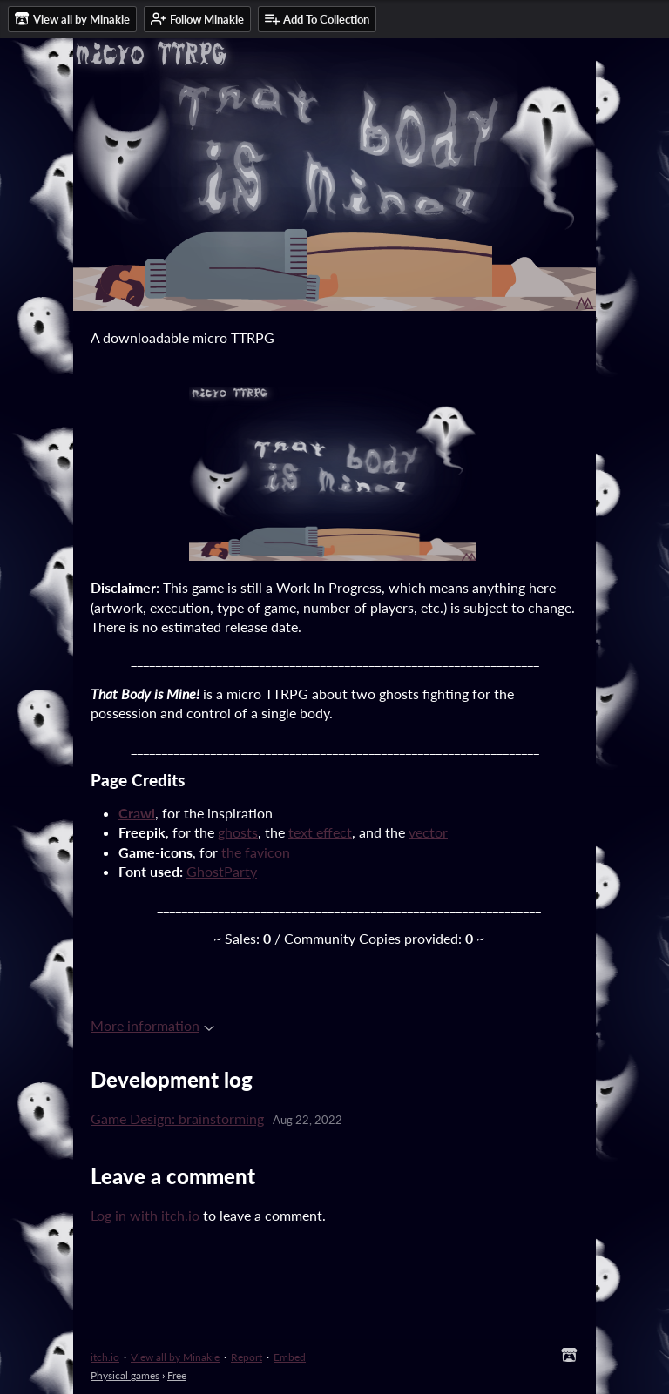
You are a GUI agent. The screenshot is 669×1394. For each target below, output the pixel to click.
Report (246, 1357)
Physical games (125, 1375)
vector (428, 832)
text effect (320, 832)
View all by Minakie (175, 1357)
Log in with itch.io (145, 1215)
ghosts (238, 832)
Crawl (136, 813)
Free (176, 1375)
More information (152, 1025)
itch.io (105, 1357)
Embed (290, 1357)
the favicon (255, 852)
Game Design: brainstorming (177, 1118)
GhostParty (221, 871)
